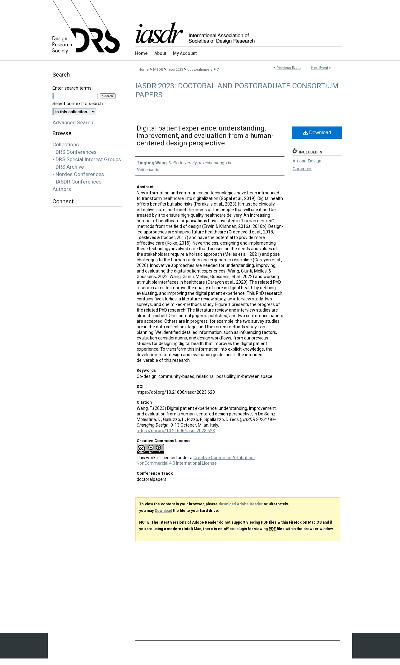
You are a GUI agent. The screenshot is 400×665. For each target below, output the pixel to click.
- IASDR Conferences (77, 182)
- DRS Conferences (74, 152)
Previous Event (288, 68)
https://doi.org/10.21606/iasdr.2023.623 (176, 430)
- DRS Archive (68, 167)
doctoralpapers (200, 70)
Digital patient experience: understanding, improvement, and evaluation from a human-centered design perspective (205, 135)
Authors (61, 189)
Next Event (319, 68)
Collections (65, 144)
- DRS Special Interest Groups (86, 159)
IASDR (158, 70)
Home (144, 70)
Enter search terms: (72, 88)
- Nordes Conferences (78, 174)
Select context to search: (78, 103)
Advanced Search (72, 122)
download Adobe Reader (241, 504)
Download (317, 132)
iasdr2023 (175, 70)
